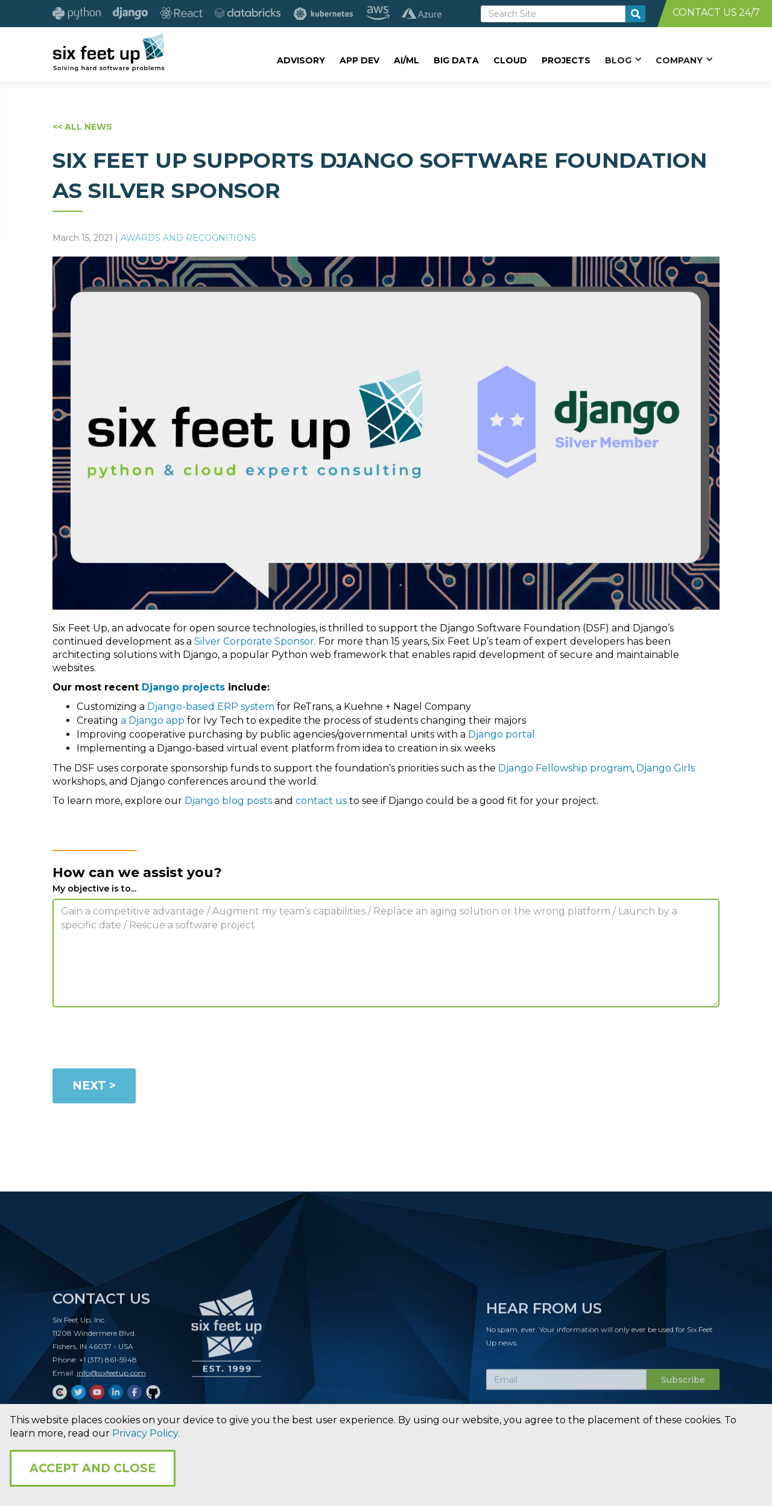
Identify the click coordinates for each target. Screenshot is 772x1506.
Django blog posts (228, 800)
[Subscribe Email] (566, 1383)
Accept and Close (93, 1468)
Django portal (501, 734)
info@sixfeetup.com (111, 1376)
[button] (623, 59)
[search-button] (635, 13)
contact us (321, 800)
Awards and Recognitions (188, 237)
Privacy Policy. (146, 1433)
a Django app (153, 720)
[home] (108, 52)
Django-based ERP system (210, 706)
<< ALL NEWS (82, 127)
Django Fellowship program (565, 768)
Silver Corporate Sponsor (254, 641)
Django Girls (665, 768)
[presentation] (144, 1040)
